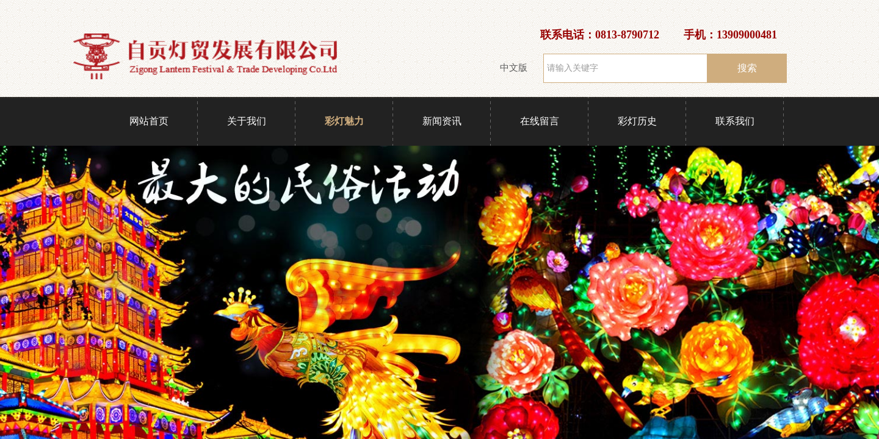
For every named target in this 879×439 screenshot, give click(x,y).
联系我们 (734, 121)
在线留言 (539, 121)
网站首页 (148, 121)
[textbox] (625, 68)
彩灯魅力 (344, 121)
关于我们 (246, 121)
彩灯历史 (637, 121)
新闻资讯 (441, 121)
